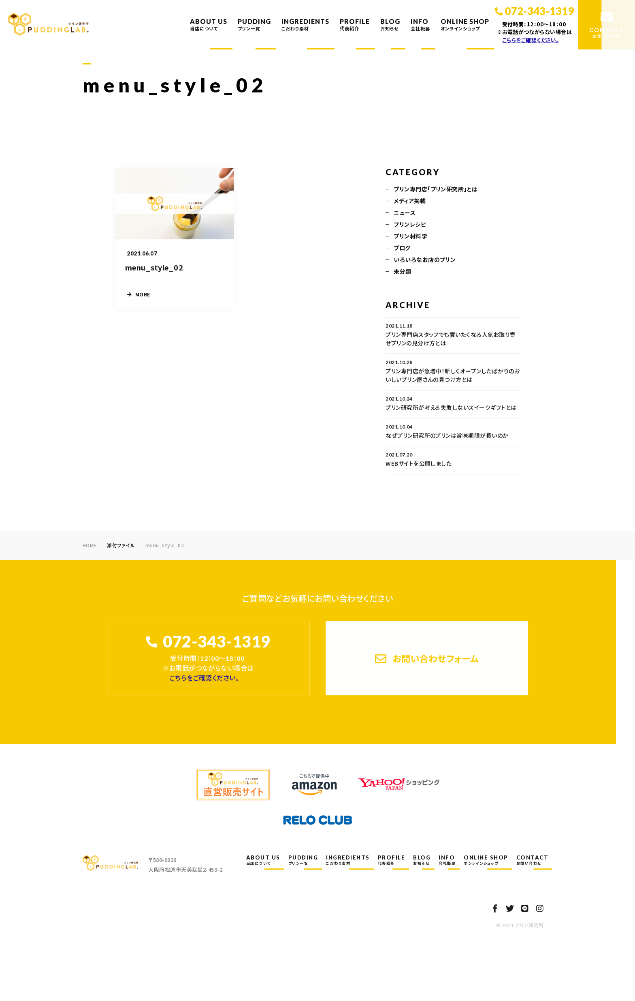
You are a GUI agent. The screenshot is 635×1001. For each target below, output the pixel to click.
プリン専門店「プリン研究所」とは (436, 190)
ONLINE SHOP (465, 24)
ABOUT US (208, 24)
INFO (420, 24)
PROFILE (355, 24)
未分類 (402, 272)
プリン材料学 (410, 237)
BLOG (390, 24)
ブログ (402, 248)
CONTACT (532, 860)
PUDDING (254, 24)
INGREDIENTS (305, 24)
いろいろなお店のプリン (425, 260)
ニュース (405, 213)
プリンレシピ (410, 225)
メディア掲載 (410, 201)
